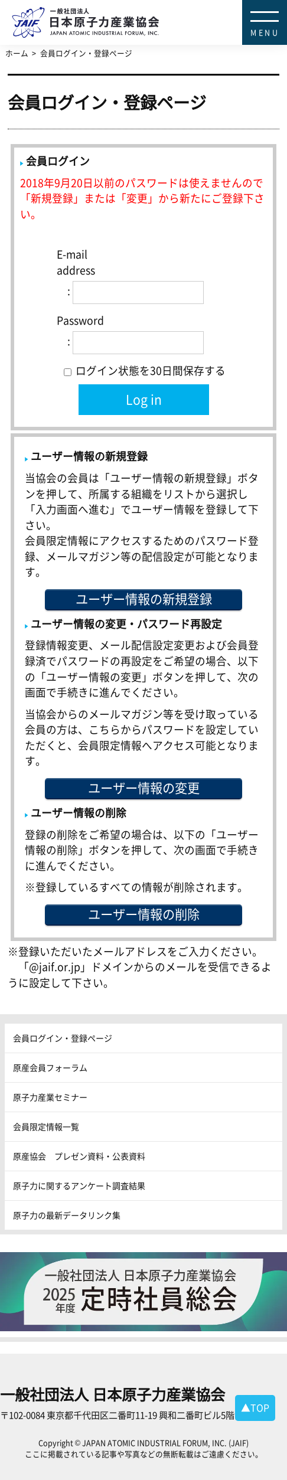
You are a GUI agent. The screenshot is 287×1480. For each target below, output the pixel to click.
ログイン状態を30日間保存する (145, 370)
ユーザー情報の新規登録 (144, 598)
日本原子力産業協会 (149, 9)
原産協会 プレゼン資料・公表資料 (79, 1156)
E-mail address (76, 262)
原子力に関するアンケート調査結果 (79, 1185)
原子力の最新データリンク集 (66, 1215)
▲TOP (255, 1407)
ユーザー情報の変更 (144, 787)
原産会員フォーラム (50, 1067)
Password (80, 320)
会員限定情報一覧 (46, 1126)
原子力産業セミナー (50, 1097)
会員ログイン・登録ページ (62, 1038)
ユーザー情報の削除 (144, 913)
